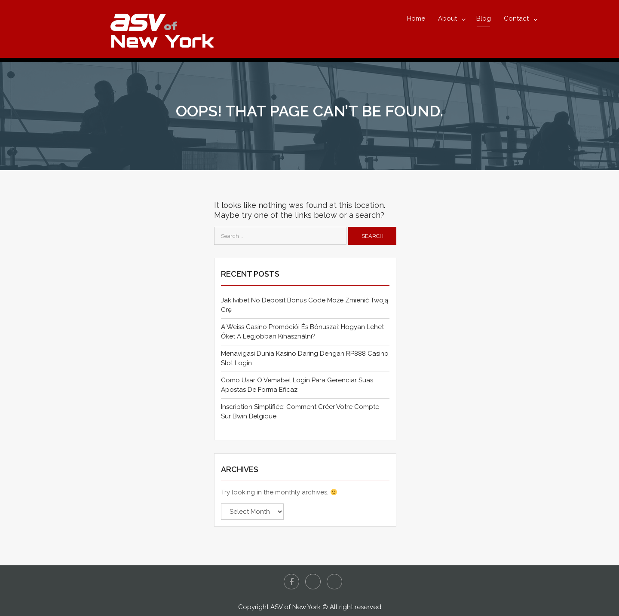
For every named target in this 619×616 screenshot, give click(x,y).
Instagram (334, 581)
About (447, 18)
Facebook (291, 581)
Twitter (313, 581)
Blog (483, 18)
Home (416, 18)
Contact (516, 18)
